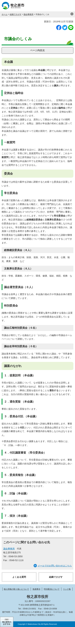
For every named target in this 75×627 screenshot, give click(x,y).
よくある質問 (19, 577)
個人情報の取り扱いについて (16, 589)
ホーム (4, 14)
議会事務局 (28, 14)
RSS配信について (52, 589)
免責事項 (36, 589)
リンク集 (67, 589)
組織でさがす (15, 14)
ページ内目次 (37, 50)
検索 (61, 6)
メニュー (69, 6)
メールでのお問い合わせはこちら (55, 565)
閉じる (71, 13)
